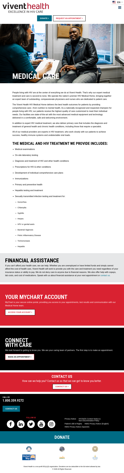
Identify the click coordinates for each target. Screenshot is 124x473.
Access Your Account (20, 353)
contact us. (105, 304)
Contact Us (62, 387)
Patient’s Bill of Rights (73, 424)
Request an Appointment (69, 18)
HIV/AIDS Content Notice (90, 420)
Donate (44, 18)
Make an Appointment (19, 399)
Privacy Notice (70, 419)
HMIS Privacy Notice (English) (97, 424)
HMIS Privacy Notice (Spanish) (77, 427)
